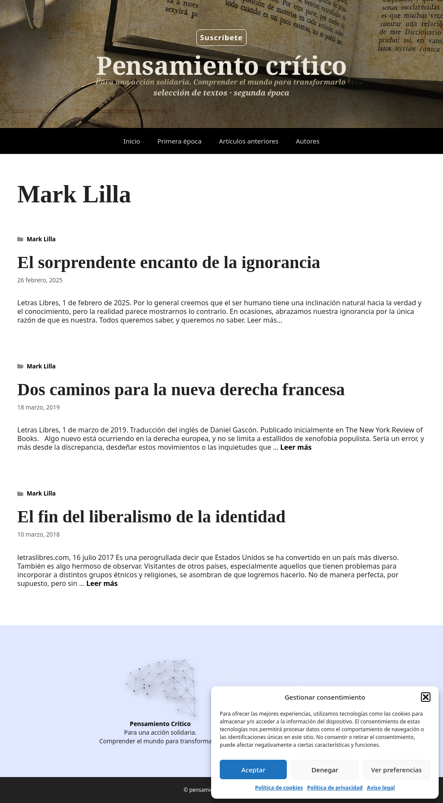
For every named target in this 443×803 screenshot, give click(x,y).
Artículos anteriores (249, 141)
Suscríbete (221, 37)
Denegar (324, 769)
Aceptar (253, 769)
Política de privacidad (335, 787)
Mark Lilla (41, 239)
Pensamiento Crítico (160, 724)
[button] (425, 697)
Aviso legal (381, 787)
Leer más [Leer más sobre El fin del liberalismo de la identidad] (102, 583)
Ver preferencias (396, 769)
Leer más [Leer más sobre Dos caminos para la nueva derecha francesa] (296, 447)
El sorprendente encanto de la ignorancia (168, 262)
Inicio (131, 141)
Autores (308, 141)
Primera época (179, 141)
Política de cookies (279, 787)
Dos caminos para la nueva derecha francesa (181, 389)
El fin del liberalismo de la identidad (151, 516)
